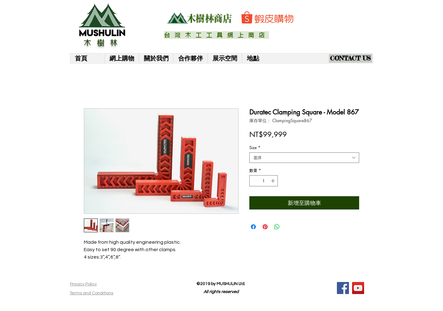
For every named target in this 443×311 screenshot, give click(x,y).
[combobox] (304, 157)
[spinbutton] (264, 181)
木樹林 (103, 43)
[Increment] (273, 181)
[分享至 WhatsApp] (277, 226)
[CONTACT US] (350, 58)
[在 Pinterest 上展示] (265, 226)
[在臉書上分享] (253, 226)
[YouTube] (358, 288)
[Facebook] (343, 288)
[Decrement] (254, 181)
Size (254, 147)
